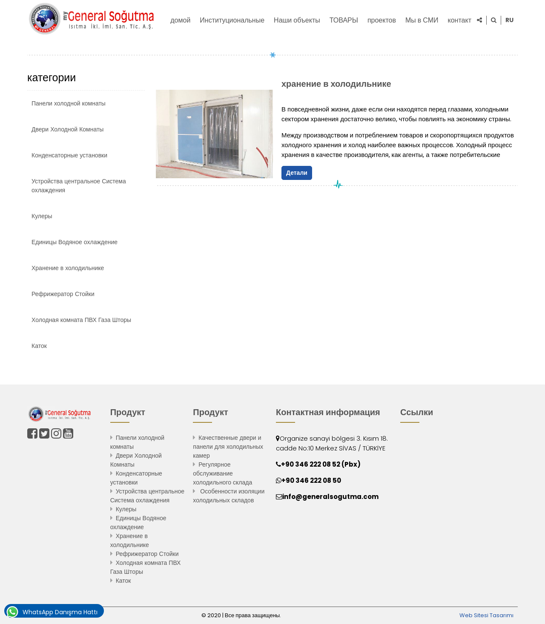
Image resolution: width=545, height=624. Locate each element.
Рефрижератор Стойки (63, 294)
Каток (39, 346)
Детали (296, 172)
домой (180, 20)
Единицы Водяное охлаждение (75, 242)
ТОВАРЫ (344, 20)
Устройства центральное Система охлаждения (79, 185)
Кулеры (42, 216)
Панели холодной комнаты (69, 103)
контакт (459, 20)
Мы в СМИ (422, 20)
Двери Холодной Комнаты (67, 129)
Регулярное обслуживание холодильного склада (222, 473)
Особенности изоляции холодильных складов (228, 495)
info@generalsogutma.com (330, 496)
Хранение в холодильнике (68, 268)
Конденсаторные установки (69, 155)
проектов (381, 20)
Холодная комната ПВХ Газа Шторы (81, 320)
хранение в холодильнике (336, 84)
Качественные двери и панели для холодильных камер (228, 446)
